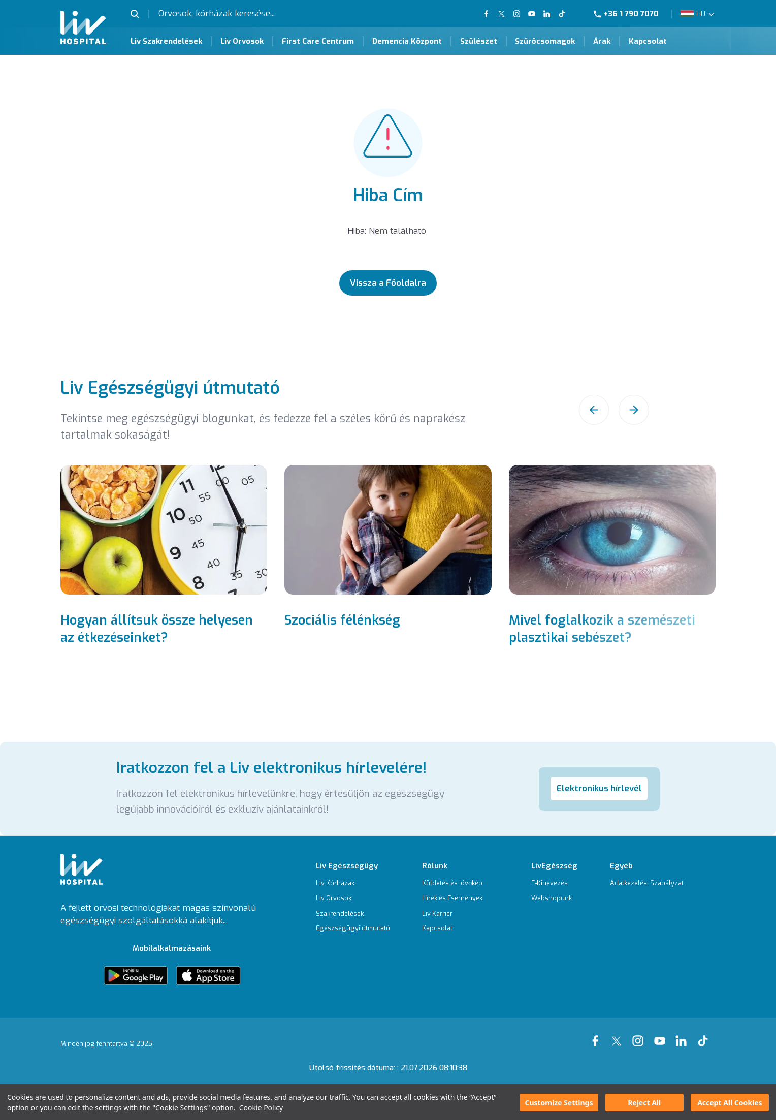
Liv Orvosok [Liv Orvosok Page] (242, 41)
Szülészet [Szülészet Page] (478, 41)
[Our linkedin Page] (683, 1035)
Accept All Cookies (729, 1102)
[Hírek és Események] (452, 898)
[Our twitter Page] (501, 13)
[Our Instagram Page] (516, 13)
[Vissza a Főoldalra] (388, 283)
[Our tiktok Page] (705, 1035)
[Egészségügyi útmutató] (353, 928)
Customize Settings (559, 1102)
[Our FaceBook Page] (487, 13)
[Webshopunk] (554, 898)
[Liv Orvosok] (353, 898)
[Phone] (630, 14)
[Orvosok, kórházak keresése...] (239, 13)
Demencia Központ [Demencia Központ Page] (407, 41)
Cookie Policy (261, 1107)
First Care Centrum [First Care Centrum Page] (318, 41)
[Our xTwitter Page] (618, 1035)
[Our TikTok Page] (567, 13)
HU (700, 14)
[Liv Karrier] (452, 914)
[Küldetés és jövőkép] (452, 883)
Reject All (644, 1102)
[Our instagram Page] (640, 1035)
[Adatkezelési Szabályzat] (647, 883)
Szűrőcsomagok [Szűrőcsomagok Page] (545, 41)
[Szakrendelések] (353, 914)
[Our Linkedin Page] (547, 13)
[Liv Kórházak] (353, 883)
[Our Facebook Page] (597, 1035)
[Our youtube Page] (661, 1035)
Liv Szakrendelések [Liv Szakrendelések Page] (166, 41)
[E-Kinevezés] (554, 883)
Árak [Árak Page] (601, 41)
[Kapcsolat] (452, 928)
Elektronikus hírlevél (599, 788)
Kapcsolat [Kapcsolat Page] (648, 41)
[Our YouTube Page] (531, 13)
